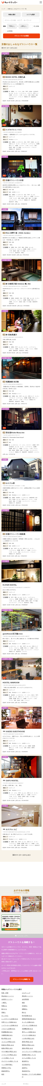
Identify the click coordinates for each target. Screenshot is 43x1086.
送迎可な (24, 1068)
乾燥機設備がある (6, 1032)
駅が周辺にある (6, 1038)
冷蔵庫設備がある (6, 1035)
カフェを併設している (29, 1058)
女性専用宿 (25, 999)
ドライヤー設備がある (29, 1035)
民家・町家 (4, 993)
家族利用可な (5, 1071)
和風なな (4, 1006)
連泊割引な (25, 1061)
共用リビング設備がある (9, 1022)
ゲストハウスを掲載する (21, 979)
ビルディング (26, 993)
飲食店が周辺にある (7, 1045)
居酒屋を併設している (29, 1055)
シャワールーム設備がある (9, 1025)
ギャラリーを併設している (9, 1061)
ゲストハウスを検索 (21, 36)
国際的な (24, 1009)
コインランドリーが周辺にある (31, 1051)
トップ (4, 1084)
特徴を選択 (11, 14)
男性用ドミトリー (27, 996)
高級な (3, 1012)
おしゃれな (4, 1015)
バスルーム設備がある (8, 1029)
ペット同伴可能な (6, 1064)
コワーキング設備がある (29, 1025)
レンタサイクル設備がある (9, 1019)
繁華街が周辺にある (28, 1045)
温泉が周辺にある (27, 1048)
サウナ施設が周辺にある (9, 1051)
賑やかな (4, 1009)
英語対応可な (26, 1071)
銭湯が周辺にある (6, 1048)
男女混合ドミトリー (7, 996)
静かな (24, 1012)
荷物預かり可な (6, 1068)
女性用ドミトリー (6, 999)
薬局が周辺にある (27, 1041)
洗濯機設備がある (27, 1029)
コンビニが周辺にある (8, 1041)
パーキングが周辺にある (9, 1055)
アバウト (26, 1084)
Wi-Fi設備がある (27, 1015)
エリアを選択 (31, 14)
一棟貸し (4, 1002)
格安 (2, 1074)
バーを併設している (7, 1058)
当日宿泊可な (26, 1064)
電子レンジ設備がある (29, 1032)
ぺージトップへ (21, 935)
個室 (23, 1002)
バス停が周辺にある (28, 1038)
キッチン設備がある (28, 1022)
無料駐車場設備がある (29, 1019)
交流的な (24, 1006)
